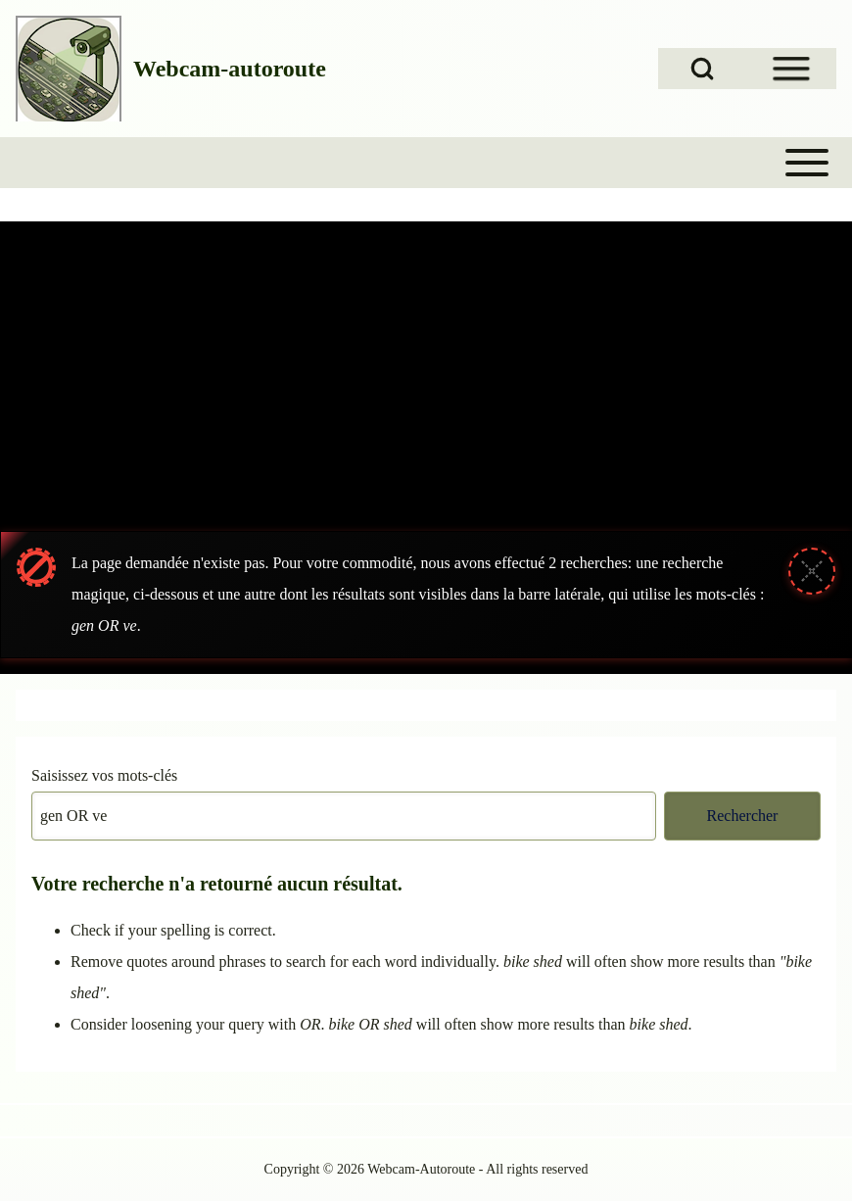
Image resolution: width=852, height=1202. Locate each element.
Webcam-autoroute (229, 68)
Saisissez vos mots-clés (104, 775)
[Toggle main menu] (426, 162)
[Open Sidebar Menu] (791, 68)
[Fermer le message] (811, 571)
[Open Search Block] (702, 68)
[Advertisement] (426, 368)
